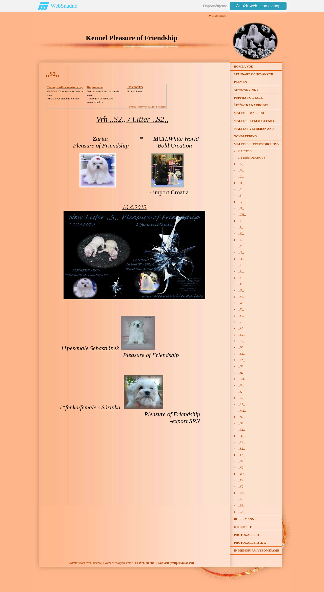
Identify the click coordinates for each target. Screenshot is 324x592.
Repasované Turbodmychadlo (98, 89)
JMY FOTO (135, 87)
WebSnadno (64, 6)
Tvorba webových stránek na (128, 563)
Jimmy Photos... (136, 91)
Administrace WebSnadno (85, 563)
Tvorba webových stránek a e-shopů (147, 106)
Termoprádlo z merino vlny (65, 87)
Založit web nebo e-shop (258, 5)
